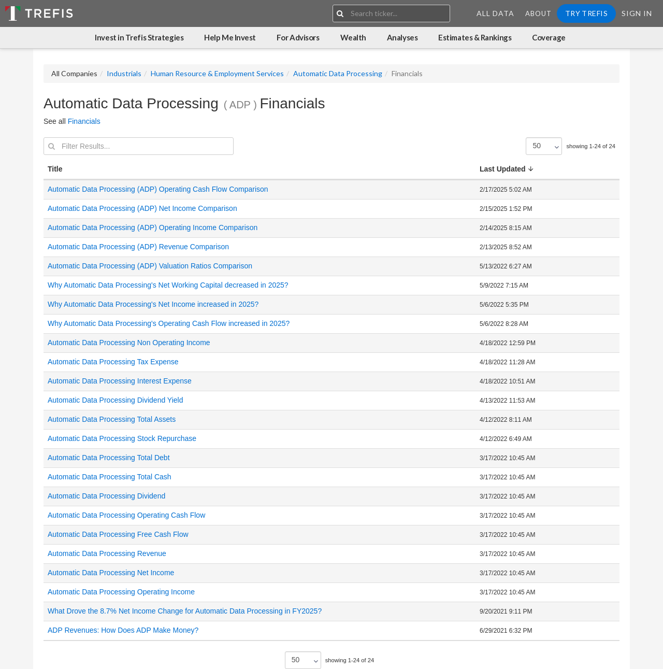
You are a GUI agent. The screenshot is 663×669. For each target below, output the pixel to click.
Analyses (402, 37)
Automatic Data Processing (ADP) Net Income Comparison (142, 208)
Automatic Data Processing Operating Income (121, 592)
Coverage (548, 37)
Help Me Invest (230, 37)
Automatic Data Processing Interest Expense (120, 381)
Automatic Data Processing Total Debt (109, 457)
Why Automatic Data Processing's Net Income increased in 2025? (154, 304)
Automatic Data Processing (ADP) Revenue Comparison (138, 247)
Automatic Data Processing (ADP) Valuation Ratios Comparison (150, 266)
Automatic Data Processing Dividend (106, 496)
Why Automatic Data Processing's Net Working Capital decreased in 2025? (169, 285)
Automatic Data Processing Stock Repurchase (122, 438)
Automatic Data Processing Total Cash (109, 477)
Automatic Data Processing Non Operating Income (129, 342)
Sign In (637, 13)
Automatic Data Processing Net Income (111, 572)
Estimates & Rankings (474, 37)
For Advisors (298, 37)
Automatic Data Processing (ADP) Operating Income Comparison (152, 227)
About (538, 13)
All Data (495, 13)
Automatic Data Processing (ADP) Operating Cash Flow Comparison (158, 189)
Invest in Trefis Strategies (139, 37)
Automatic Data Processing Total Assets (112, 419)
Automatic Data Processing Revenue (107, 553)
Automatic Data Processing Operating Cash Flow (126, 515)
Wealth (353, 37)
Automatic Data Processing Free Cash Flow (118, 534)
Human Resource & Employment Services (217, 73)
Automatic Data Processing (337, 73)
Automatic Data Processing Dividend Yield (115, 400)
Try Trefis (586, 13)
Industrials (124, 73)
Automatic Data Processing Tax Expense (113, 362)
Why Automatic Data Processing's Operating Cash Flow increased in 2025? (170, 323)
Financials (84, 121)
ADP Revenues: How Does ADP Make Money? (123, 630)
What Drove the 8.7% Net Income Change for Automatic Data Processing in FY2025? (185, 611)
